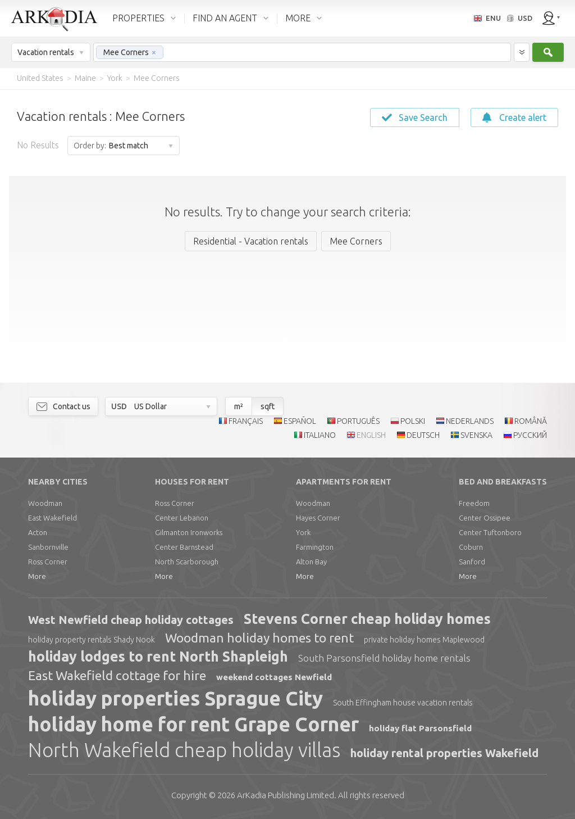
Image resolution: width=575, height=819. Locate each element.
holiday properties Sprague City (175, 698)
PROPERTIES (138, 18)
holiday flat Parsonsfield (420, 728)
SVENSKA (476, 435)
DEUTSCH (423, 435)
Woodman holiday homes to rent (259, 638)
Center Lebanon (181, 518)
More (37, 576)
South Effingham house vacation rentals (403, 702)
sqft (268, 406)
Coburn (471, 547)
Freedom (474, 503)
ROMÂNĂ (530, 421)
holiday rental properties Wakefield (444, 752)
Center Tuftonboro (490, 532)
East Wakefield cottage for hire (117, 675)
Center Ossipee (484, 518)
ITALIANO (320, 435)
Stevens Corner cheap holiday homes (367, 619)
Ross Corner (47, 561)
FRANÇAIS (246, 421)
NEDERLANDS (470, 421)
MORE (298, 18)
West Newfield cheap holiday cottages (131, 619)
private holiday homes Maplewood (424, 639)
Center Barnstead (184, 547)
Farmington (315, 547)
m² (238, 406)
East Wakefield (52, 518)
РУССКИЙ (530, 435)
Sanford (472, 561)
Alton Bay (311, 561)
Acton (37, 532)
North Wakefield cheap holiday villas (184, 750)
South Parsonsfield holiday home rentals (384, 658)
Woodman (45, 503)
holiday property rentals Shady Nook (91, 639)
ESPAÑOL (300, 421)
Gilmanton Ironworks (188, 532)
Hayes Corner (318, 518)
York (303, 532)
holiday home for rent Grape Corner (193, 724)
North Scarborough (186, 561)
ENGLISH (371, 435)
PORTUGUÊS (358, 421)
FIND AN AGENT (225, 18)
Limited (285, 795)
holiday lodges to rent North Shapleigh (158, 656)
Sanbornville (48, 547)
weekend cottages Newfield (274, 677)
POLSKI (412, 421)
